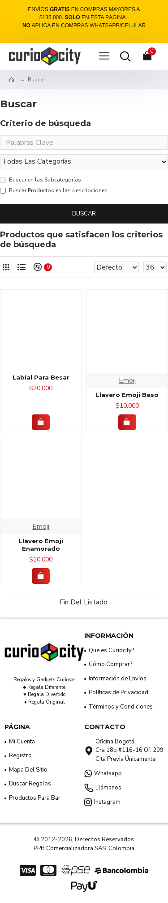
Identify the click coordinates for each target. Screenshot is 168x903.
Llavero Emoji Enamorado (41, 544)
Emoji (127, 380)
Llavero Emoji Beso (127, 394)
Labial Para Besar (41, 377)
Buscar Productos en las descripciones (54, 190)
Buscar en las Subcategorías (40, 179)
